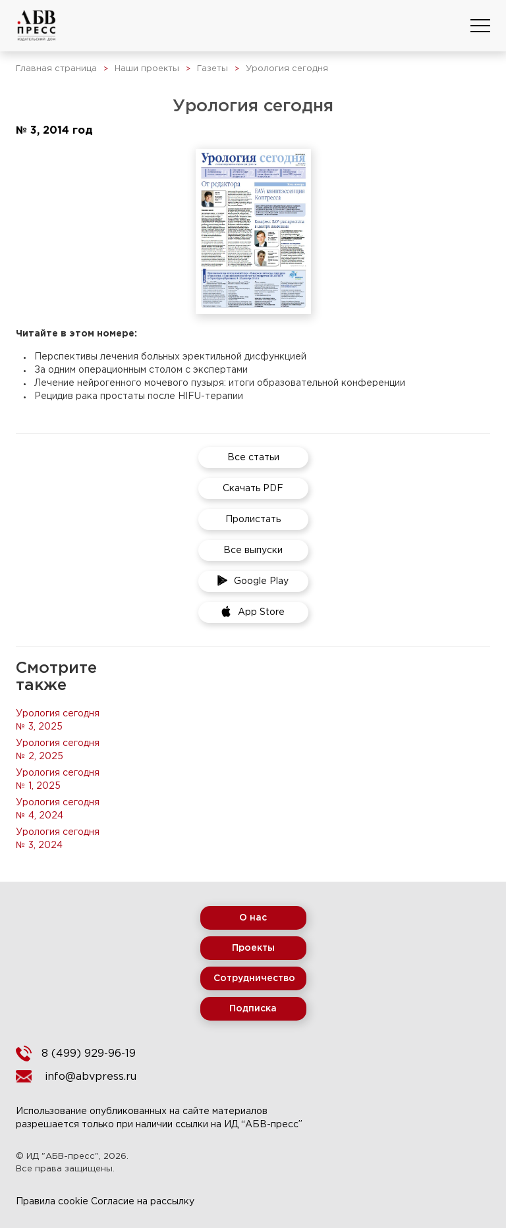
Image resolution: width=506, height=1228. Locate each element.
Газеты (212, 68)
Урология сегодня (287, 68)
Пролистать (253, 519)
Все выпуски (253, 550)
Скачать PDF (253, 489)
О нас (253, 918)
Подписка (253, 1009)
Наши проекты (147, 68)
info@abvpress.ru (90, 1077)
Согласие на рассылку (142, 1202)
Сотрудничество (254, 978)
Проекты (253, 948)
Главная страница (56, 68)
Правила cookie (52, 1202)
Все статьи (253, 458)
